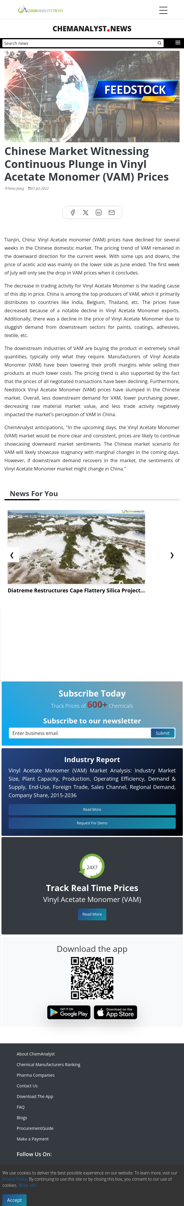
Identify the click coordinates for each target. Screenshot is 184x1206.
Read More (92, 914)
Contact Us (27, 1086)
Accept (14, 1200)
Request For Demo (92, 823)
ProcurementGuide (35, 1128)
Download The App (35, 1096)
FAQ (21, 1107)
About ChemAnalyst (36, 1054)
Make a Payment (33, 1139)
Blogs (22, 1117)
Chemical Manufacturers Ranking (48, 1064)
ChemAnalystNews (92, 28)
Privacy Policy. (15, 1179)
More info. (27, 1185)
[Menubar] (163, 10)
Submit (163, 733)
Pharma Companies (36, 1075)
